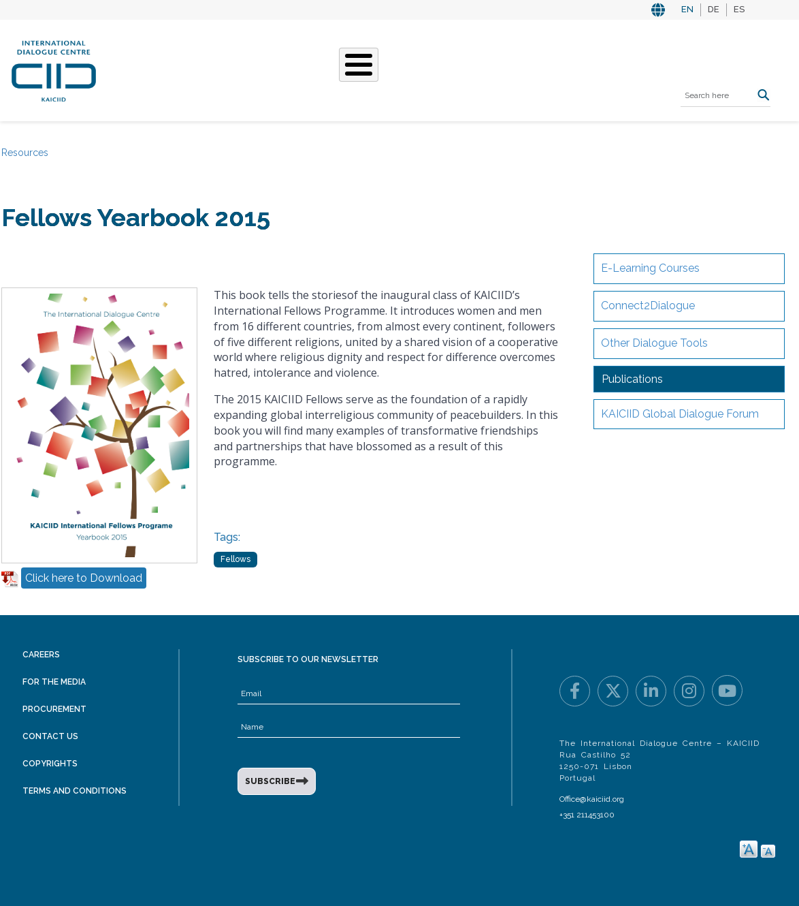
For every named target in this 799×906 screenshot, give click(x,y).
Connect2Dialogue (648, 305)
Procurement (54, 709)
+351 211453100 (587, 814)
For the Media (54, 682)
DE (713, 9)
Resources (24, 152)
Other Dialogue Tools (654, 343)
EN (687, 9)
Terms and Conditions (74, 791)
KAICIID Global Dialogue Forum (680, 413)
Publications (632, 379)
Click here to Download (83, 578)
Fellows (235, 559)
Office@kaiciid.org (591, 799)
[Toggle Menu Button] (358, 65)
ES (739, 9)
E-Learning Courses (650, 268)
